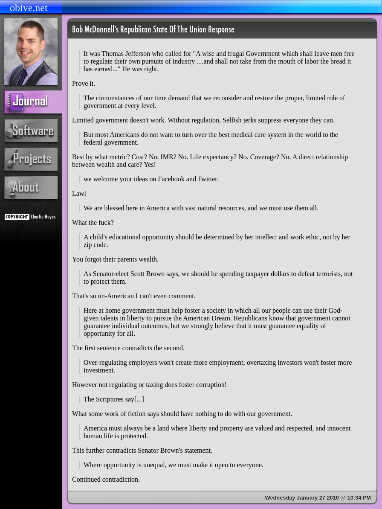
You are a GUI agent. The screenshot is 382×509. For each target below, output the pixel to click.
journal (35, 101)
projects (31, 159)
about (31, 187)
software (31, 130)
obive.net (29, 7)
